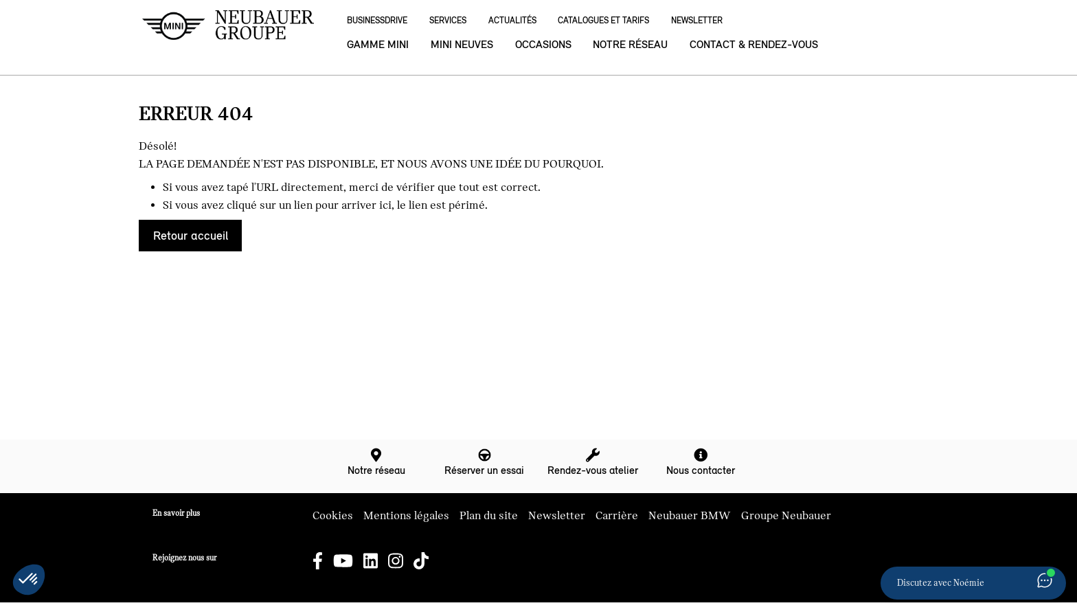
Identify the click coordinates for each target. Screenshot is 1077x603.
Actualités (512, 20)
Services (447, 20)
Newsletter (697, 20)
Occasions (543, 44)
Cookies (333, 516)
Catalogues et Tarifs (603, 20)
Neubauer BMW (689, 516)
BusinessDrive (377, 20)
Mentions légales (406, 516)
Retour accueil (190, 235)
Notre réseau (630, 44)
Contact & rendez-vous (754, 44)
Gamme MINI (378, 44)
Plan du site (489, 516)
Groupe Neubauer (786, 516)
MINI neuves (462, 44)
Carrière (617, 516)
